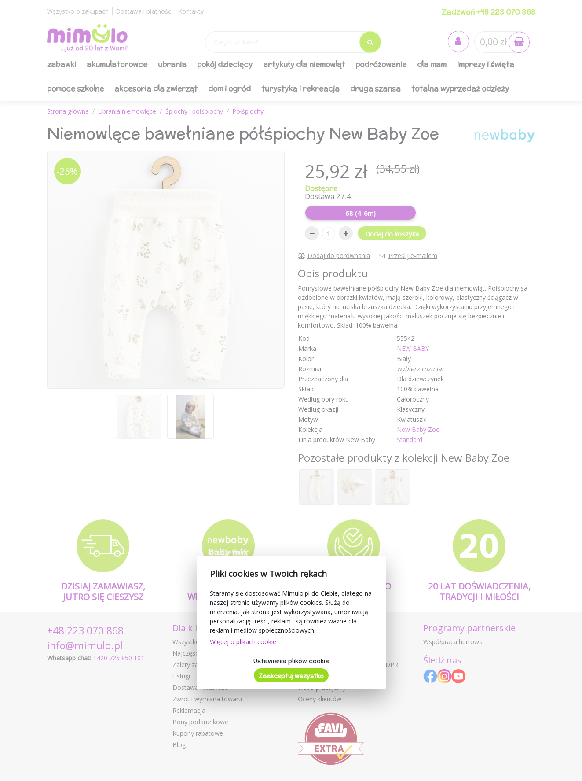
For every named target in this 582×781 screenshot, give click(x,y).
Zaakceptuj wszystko (291, 675)
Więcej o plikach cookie (243, 641)
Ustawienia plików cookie (291, 660)
